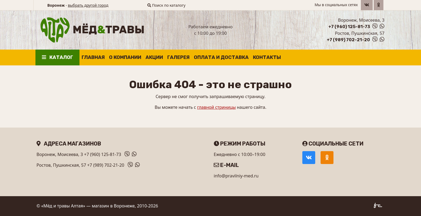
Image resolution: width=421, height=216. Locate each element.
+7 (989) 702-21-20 (348, 39)
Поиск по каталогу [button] (166, 5)
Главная (93, 57)
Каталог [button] (57, 57)
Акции (154, 57)
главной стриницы (216, 107)
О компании (125, 57)
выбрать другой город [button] (88, 5)
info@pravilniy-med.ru (236, 176)
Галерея (178, 57)
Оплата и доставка (221, 57)
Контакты (267, 57)
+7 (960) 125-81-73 (349, 26)
